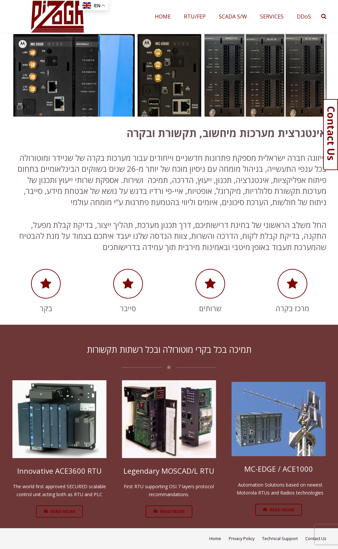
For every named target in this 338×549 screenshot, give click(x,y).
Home (215, 538)
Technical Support (280, 538)
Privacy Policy (241, 538)
